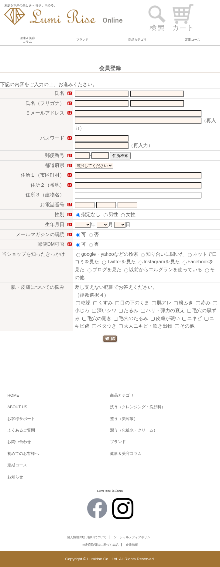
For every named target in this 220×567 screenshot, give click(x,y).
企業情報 (132, 544)
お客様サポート (21, 418)
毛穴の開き (97, 318)
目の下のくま (132, 302)
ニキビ (192, 318)
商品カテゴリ (137, 39)
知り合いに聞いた (163, 254)
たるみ (128, 310)
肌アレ (161, 302)
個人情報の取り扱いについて (86, 537)
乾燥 (83, 302)
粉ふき (183, 302)
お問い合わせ (19, 441)
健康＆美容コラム (27, 39)
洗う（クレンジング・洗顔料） (137, 407)
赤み (203, 302)
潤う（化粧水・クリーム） (133, 430)
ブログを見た (105, 269)
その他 (184, 326)
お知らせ (15, 477)
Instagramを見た (159, 261)
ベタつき (104, 326)
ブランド (82, 39)
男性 (111, 214)
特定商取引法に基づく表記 (100, 544)
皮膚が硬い (165, 318)
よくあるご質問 (21, 430)
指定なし (88, 214)
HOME (13, 395)
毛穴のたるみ (131, 318)
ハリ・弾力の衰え (163, 310)
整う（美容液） (124, 418)
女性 (128, 214)
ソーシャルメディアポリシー (133, 537)
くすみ (103, 302)
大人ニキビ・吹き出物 (145, 326)
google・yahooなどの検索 (107, 254)
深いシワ (104, 310)
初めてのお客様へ (23, 453)
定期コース (192, 39)
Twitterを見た (119, 261)
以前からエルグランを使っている (163, 269)
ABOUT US (17, 407)
